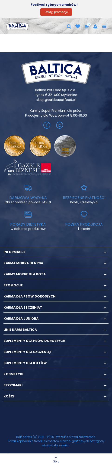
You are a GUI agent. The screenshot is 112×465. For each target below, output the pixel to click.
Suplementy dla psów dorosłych (34, 340)
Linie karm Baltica (20, 329)
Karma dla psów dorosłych (29, 296)
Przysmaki (12, 385)
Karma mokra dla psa (23, 263)
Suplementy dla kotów (25, 363)
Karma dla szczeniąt (22, 307)
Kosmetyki (13, 374)
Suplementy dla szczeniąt (27, 352)
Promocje (13, 285)
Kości (8, 396)
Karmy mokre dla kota (24, 274)
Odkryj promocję (56, 12)
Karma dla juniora (20, 318)
